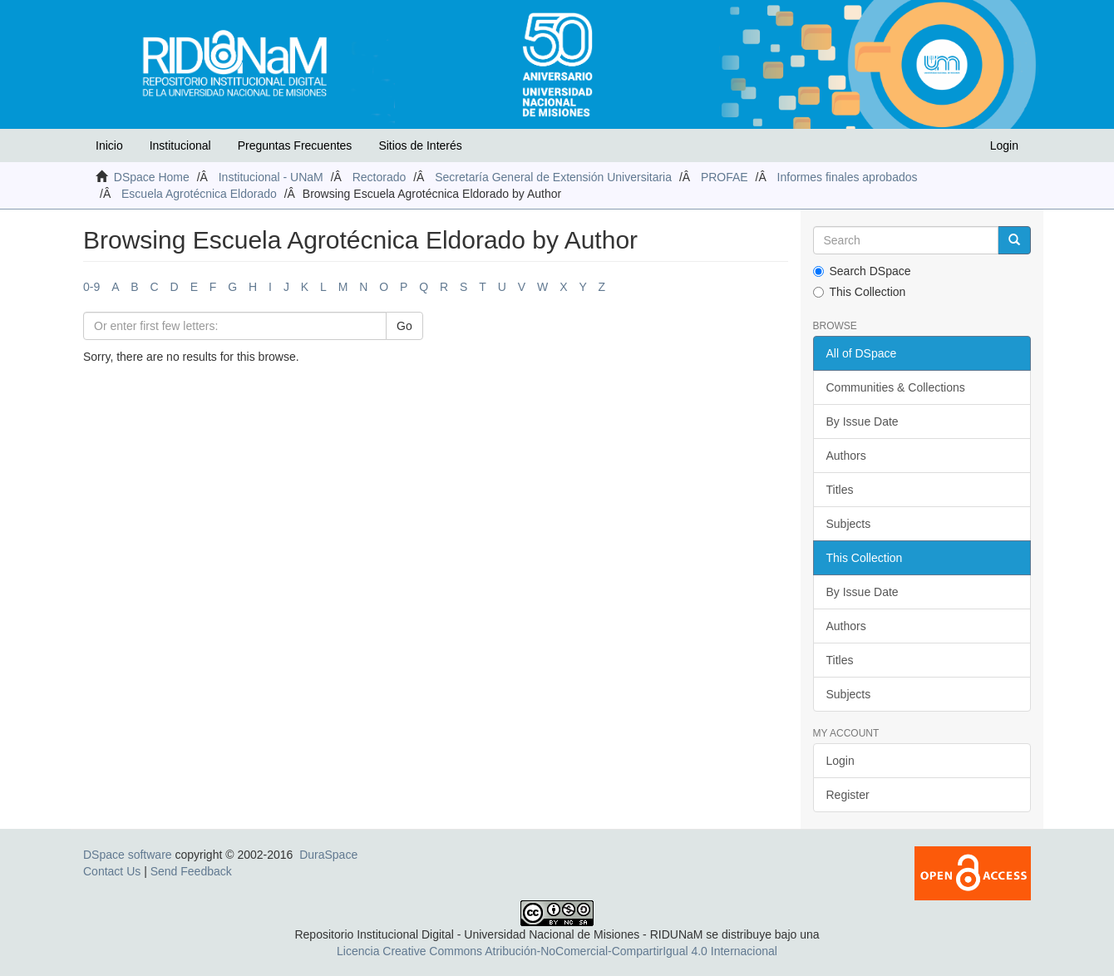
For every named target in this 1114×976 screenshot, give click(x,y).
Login (840, 760)
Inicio (109, 145)
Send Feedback (191, 871)
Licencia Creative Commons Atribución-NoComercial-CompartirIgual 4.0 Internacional (557, 951)
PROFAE (724, 177)
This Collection (859, 291)
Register (848, 794)
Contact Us (111, 871)
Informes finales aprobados (847, 177)
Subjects (848, 523)
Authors (846, 455)
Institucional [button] (180, 145)
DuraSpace (328, 854)
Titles (840, 489)
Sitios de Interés (419, 145)
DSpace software (127, 854)
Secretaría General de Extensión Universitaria (553, 177)
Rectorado (379, 177)
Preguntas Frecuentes (295, 145)
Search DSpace (862, 271)
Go (404, 326)
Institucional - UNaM (271, 177)
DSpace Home (152, 177)
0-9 (91, 286)
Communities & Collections (895, 387)
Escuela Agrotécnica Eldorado (199, 193)
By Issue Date (862, 421)
